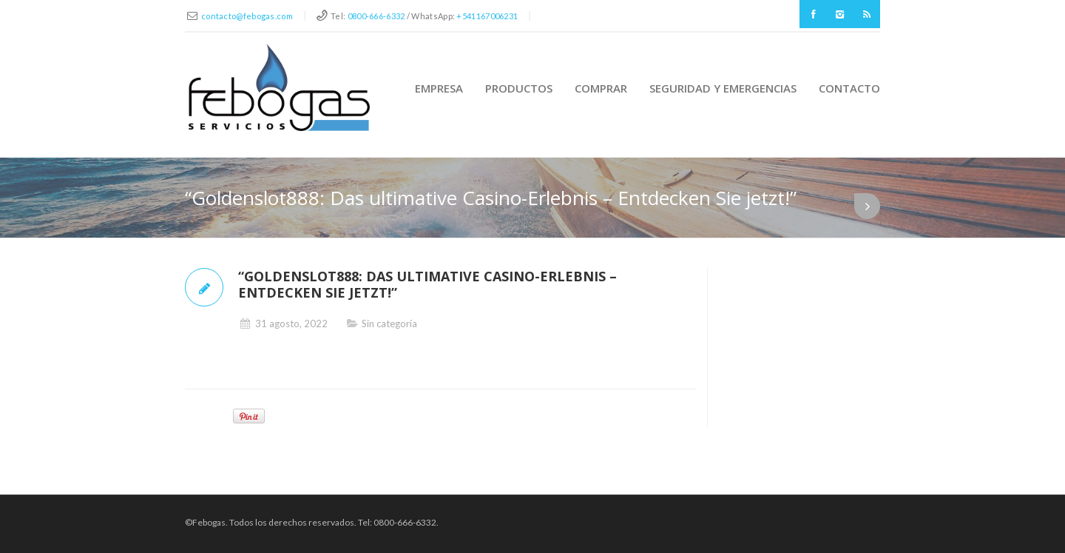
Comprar (601, 88)
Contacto (849, 88)
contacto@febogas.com (247, 16)
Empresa (439, 88)
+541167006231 (487, 16)
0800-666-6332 (376, 16)
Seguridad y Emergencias (723, 88)
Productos (518, 88)
